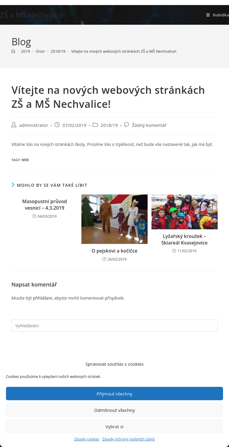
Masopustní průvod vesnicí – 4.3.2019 (44, 204)
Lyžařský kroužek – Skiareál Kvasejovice (184, 239)
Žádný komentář (149, 125)
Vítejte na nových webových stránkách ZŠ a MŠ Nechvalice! (123, 51)
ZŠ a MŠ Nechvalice (32, 15)
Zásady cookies (86, 439)
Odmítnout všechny (114, 410)
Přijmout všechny (114, 394)
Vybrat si (114, 426)
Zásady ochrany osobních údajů (128, 439)
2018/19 (109, 125)
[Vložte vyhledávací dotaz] (114, 325)
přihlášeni (42, 298)
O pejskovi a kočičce (114, 250)
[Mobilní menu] (217, 15)
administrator (33, 125)
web (25, 160)
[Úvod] (13, 51)
